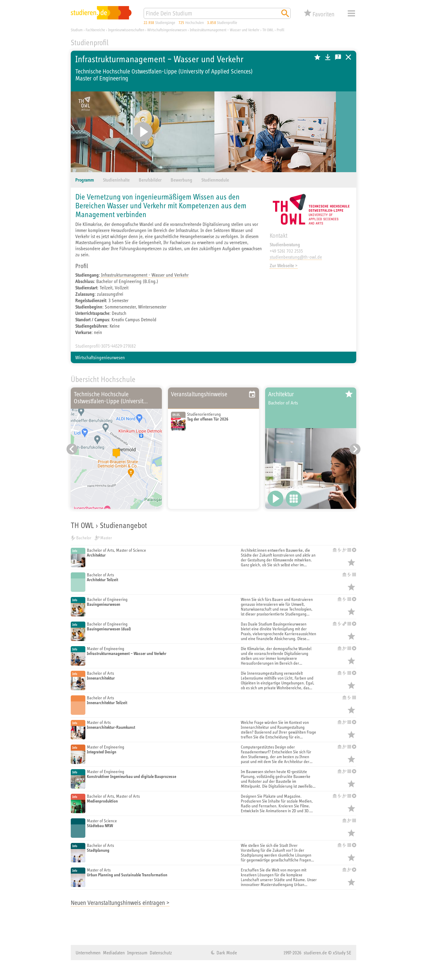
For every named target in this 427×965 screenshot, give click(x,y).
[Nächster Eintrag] (355, 449)
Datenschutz (161, 952)
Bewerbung (181, 180)
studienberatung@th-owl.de (296, 257)
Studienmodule (215, 180)
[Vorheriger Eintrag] (72, 449)
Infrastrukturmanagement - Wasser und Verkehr (144, 275)
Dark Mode (226, 952)
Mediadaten (114, 952)
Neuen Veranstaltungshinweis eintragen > (120, 902)
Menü (351, 13)
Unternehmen (88, 952)
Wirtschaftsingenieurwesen (100, 357)
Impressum (137, 952)
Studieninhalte (116, 180)
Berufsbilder (150, 180)
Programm (84, 180)
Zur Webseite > (284, 265)
